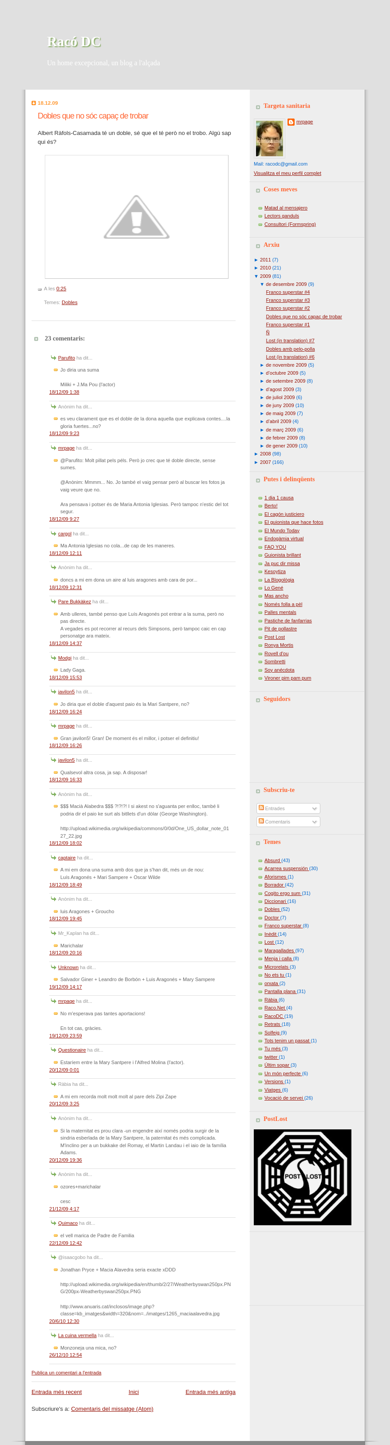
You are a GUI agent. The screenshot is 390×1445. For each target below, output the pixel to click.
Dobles (70, 302)
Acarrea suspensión (286, 868)
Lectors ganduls (281, 215)
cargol (64, 533)
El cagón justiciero (284, 514)
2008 (265, 453)
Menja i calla (278, 958)
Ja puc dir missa (282, 563)
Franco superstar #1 (288, 324)
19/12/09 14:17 (65, 987)
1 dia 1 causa (279, 497)
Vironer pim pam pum (287, 678)
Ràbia (271, 999)
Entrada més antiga (210, 1392)
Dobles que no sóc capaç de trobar (93, 115)
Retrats (273, 1024)
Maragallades (279, 950)
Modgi (64, 658)
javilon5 (66, 691)
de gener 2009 (281, 445)
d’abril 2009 (278, 421)
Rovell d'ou (276, 653)
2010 (265, 267)
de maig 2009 (280, 413)
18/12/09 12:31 (65, 587)
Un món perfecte (283, 1073)
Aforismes (276, 876)
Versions (274, 1081)
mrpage (66, 448)
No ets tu (274, 975)
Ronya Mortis (278, 645)
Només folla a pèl (283, 604)
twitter (271, 1057)
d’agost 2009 (280, 389)
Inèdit (271, 934)
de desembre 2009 (286, 284)
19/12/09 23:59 (65, 1035)
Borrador (274, 884)
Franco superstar (283, 925)
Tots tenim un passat (287, 1040)
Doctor (272, 917)
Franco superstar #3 (288, 300)
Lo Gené (273, 587)
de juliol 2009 (280, 397)
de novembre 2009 (286, 365)
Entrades (272, 808)
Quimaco (68, 1223)
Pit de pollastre (280, 628)
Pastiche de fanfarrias (288, 620)
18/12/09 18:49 (65, 884)
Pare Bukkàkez (74, 601)
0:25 (61, 288)
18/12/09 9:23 (64, 433)
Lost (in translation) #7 (290, 340)
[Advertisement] (294, 1265)
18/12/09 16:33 (65, 779)
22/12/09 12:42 (65, 1243)
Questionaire (72, 1050)
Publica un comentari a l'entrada (66, 1372)
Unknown (68, 967)
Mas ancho (276, 595)
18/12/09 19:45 (65, 918)
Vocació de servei (284, 1098)
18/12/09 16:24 (65, 711)
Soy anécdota (279, 670)
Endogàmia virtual (283, 538)
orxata (272, 983)
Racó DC (74, 41)
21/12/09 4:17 (64, 1208)
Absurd (272, 860)
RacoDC (274, 1016)
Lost (269, 942)
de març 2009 (281, 429)
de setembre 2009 (285, 381)
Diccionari (276, 901)
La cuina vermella (77, 1335)
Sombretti (274, 661)
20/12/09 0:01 (64, 1070)
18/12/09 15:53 (65, 677)
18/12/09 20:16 (65, 952)
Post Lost (274, 637)
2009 (265, 276)
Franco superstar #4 (288, 292)
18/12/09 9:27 (64, 519)
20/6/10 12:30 (64, 1321)
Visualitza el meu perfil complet (287, 173)
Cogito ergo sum (283, 893)
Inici (134, 1392)
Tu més (273, 1048)
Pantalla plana (280, 991)
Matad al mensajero (285, 207)
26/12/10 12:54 (65, 1355)
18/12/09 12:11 (65, 553)
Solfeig (272, 1032)
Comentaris (275, 821)
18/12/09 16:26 (65, 745)
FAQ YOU (275, 547)
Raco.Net (275, 1007)
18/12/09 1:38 (64, 392)
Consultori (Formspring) (290, 224)
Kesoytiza (275, 571)
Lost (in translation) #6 (290, 357)
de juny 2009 (280, 405)
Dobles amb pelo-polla (290, 349)
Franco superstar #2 (288, 308)
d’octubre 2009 (282, 373)
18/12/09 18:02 (65, 843)
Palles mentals (280, 612)
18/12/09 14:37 (65, 643)
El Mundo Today (281, 530)
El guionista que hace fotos (293, 522)
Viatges (273, 1090)
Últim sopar (277, 1065)
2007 (265, 462)
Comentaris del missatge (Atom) (112, 1408)
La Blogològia (279, 579)
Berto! (270, 505)
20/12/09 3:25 (64, 1103)
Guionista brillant (282, 555)
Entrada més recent (57, 1392)
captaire (66, 857)
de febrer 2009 (282, 437)
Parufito (66, 357)
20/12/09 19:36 (65, 1160)
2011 (265, 259)
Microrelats (277, 967)
